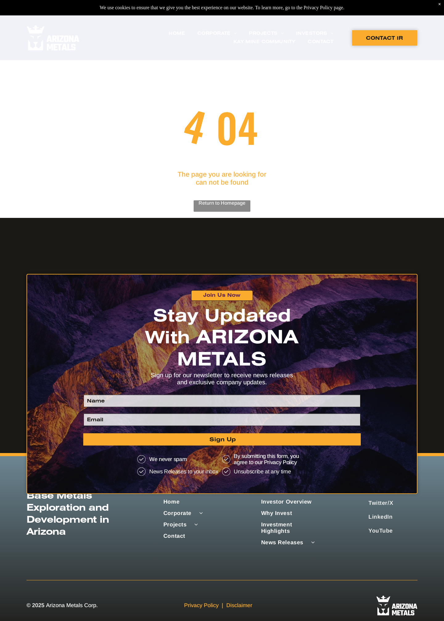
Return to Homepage (222, 203)
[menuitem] (176, 18)
